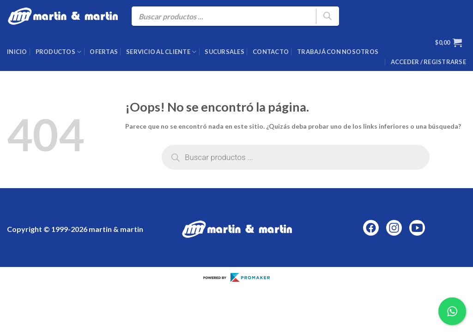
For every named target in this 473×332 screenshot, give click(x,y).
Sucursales (224, 51)
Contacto (271, 51)
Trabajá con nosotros (337, 51)
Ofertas (104, 51)
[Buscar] (327, 16)
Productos (59, 51)
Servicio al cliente (161, 51)
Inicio (17, 51)
